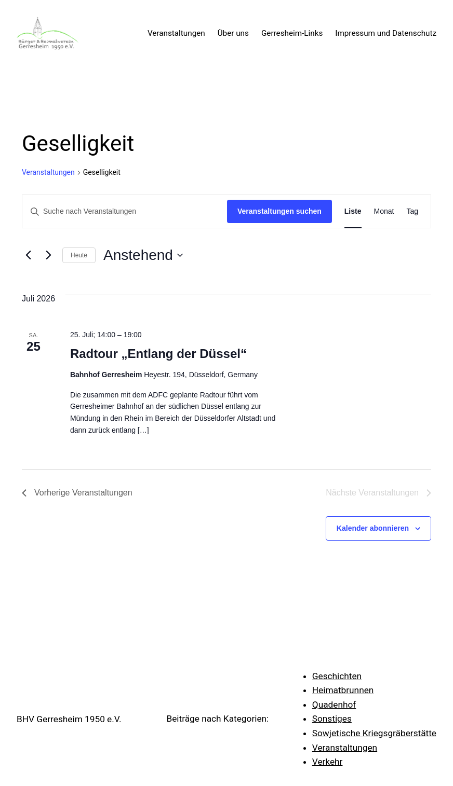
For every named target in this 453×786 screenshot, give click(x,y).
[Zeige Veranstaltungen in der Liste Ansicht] (353, 211)
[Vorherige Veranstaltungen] (28, 255)
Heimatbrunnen (343, 690)
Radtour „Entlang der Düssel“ (158, 354)
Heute (79, 255)
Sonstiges (332, 718)
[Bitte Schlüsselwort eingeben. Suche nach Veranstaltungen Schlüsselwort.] (124, 211)
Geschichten (337, 676)
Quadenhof (334, 704)
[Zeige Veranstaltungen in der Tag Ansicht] (412, 211)
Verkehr (327, 761)
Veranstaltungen (48, 172)
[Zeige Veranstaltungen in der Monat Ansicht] (384, 211)
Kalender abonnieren (373, 528)
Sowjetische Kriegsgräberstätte (374, 733)
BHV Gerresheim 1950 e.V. (69, 719)
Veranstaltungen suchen (279, 211)
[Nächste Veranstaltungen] (48, 255)
